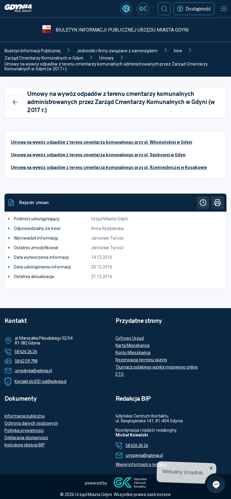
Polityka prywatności (24, 430)
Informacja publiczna (25, 416)
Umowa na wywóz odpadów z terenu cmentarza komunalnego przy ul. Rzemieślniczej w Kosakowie (109, 167)
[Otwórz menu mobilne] (223, 8)
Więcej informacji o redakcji (141, 464)
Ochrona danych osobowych (31, 423)
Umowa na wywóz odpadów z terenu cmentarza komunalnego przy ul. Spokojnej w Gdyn (98, 154)
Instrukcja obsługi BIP (25, 444)
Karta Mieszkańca (132, 345)
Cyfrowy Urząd (130, 338)
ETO (120, 374)
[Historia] (203, 203)
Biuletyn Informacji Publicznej (32, 50)
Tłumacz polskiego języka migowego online (157, 367)
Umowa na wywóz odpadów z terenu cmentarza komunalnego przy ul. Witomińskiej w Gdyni (101, 142)
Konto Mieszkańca (133, 352)
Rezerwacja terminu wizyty (141, 359)
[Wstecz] (15, 102)
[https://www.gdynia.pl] (18, 9)
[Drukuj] (217, 203)
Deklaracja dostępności (26, 437)
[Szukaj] (164, 8)
